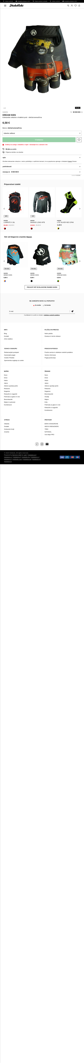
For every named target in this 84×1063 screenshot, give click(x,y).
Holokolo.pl (17, 457)
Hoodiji (47, 397)
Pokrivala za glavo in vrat (12, 397)
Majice (47, 399)
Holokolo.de (27, 459)
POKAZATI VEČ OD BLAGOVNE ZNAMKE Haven (42, 287)
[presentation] (4, 208)
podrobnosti (7, 166)
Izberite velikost (9, 133)
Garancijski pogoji (9, 355)
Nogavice (7, 391)
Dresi (5, 378)
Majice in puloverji (9, 402)
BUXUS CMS (16, 455)
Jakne (6, 383)
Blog (5, 333)
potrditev (72, 311)
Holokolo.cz (8, 457)
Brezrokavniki (8, 399)
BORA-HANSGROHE (51, 424)
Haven (5, 112)
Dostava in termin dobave (52, 336)
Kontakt (6, 336)
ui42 (25, 455)
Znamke (6, 432)
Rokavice (7, 388)
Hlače (6, 380)
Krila (46, 402)
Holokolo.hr (36, 459)
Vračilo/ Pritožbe (9, 358)
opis (4, 157)
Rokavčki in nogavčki (10, 394)
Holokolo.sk (32, 455)
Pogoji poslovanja (50, 358)
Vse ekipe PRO (49, 434)
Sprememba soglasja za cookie (14, 360)
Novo (5, 375)
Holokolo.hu (26, 457)
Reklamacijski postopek (11, 352)
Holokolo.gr (8, 461)
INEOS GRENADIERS (52, 426)
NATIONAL (48, 432)
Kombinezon (8, 405)
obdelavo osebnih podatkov (52, 315)
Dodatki (6, 426)
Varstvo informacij (50, 355)
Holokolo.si (7, 459)
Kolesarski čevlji (9, 429)
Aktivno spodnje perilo (11, 386)
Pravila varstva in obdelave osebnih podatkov (59, 352)
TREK (46, 429)
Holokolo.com (17, 459)
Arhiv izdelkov (8, 339)
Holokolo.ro (35, 457)
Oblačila (6, 424)
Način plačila (49, 333)
